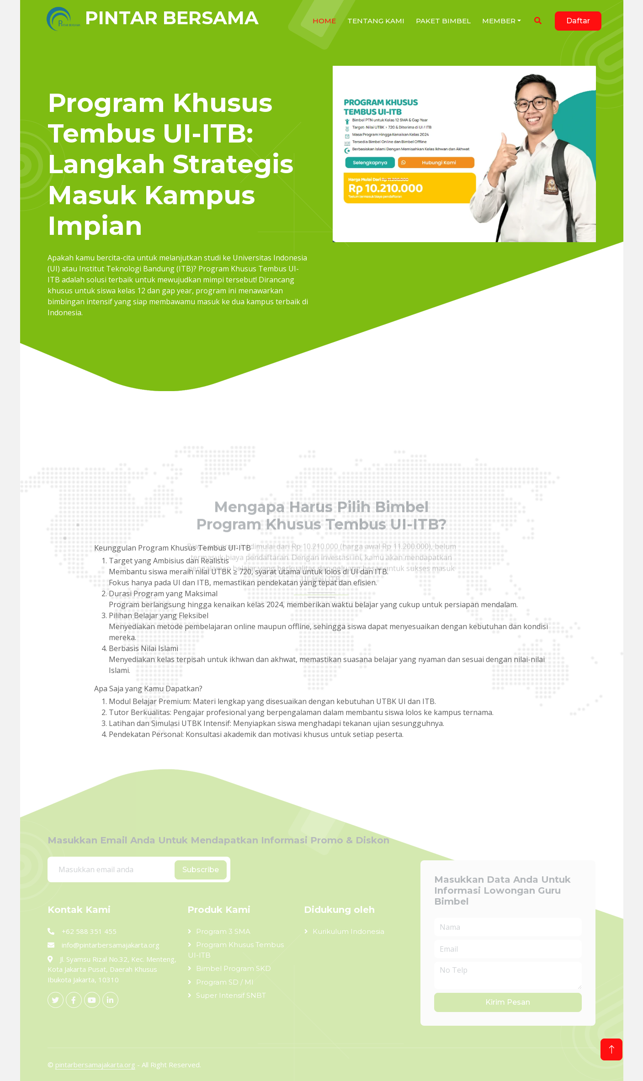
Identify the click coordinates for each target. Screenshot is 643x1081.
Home (324, 20)
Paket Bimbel (443, 20)
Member (498, 20)
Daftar (578, 20)
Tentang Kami (375, 20)
